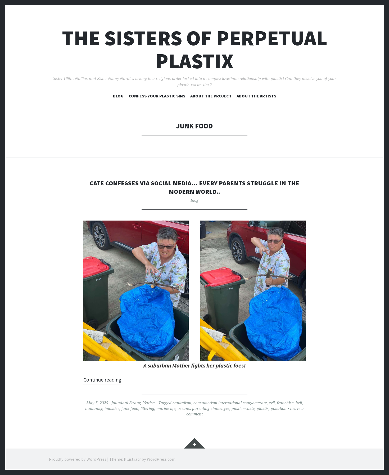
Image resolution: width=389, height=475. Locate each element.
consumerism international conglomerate (230, 403)
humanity (93, 408)
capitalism (182, 403)
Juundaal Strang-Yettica (133, 403)
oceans (184, 408)
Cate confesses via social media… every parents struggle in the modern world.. (194, 187)
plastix (263, 408)
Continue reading (104, 379)
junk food (129, 408)
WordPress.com (161, 459)
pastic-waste (243, 408)
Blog (118, 95)
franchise (285, 403)
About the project (211, 95)
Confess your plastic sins (157, 95)
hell (299, 403)
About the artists (256, 95)
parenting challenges (210, 408)
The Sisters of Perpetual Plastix (194, 49)
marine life (165, 408)
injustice (112, 408)
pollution (279, 408)
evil (272, 403)
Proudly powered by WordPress (77, 459)
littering (147, 408)
